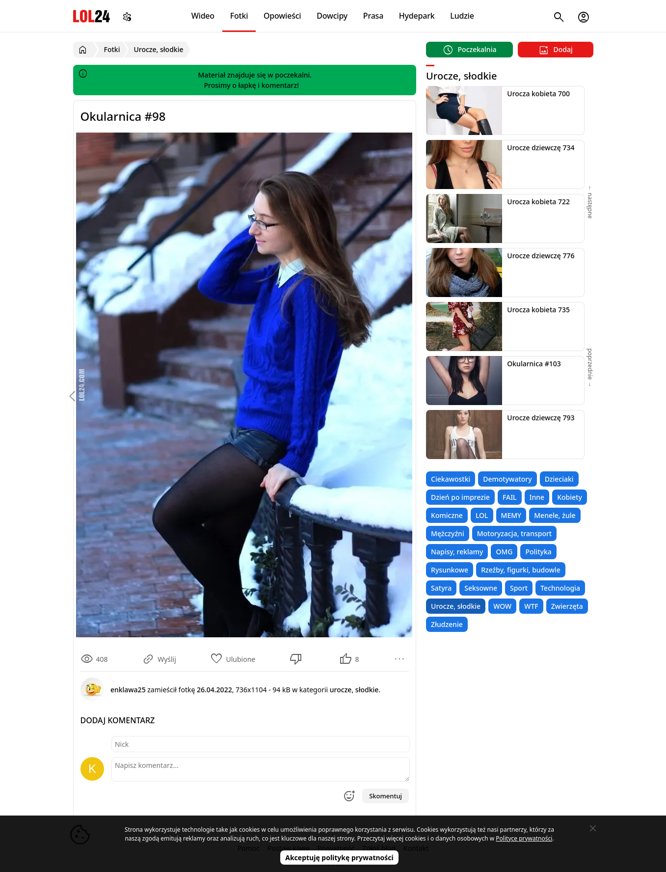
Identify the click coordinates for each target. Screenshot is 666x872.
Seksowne (480, 588)
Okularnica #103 (533, 363)
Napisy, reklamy (457, 551)
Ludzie (462, 15)
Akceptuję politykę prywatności (339, 857)
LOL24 (91, 16)
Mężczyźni (447, 533)
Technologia (560, 588)
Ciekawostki (450, 479)
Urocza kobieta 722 (538, 201)
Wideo (202, 15)
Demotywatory (507, 479)
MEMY (511, 515)
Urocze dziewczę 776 (540, 255)
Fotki (239, 15)
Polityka (538, 551)
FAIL (510, 497)
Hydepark (417, 15)
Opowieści (282, 15)
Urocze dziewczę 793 (540, 417)
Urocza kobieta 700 (538, 93)
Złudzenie (447, 624)
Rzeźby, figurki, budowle (520, 569)
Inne (537, 497)
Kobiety (569, 497)
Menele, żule (554, 515)
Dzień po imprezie (460, 497)
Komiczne (447, 515)
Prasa (373, 15)
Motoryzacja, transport (514, 533)
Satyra (441, 588)
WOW (502, 606)
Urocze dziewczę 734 (540, 147)
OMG (504, 551)
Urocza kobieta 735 (538, 309)
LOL (482, 515)
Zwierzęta (567, 606)
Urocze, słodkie (455, 606)
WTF (531, 606)
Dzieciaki (559, 479)
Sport (519, 588)
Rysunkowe (449, 569)
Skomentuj (385, 795)
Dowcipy (332, 15)
